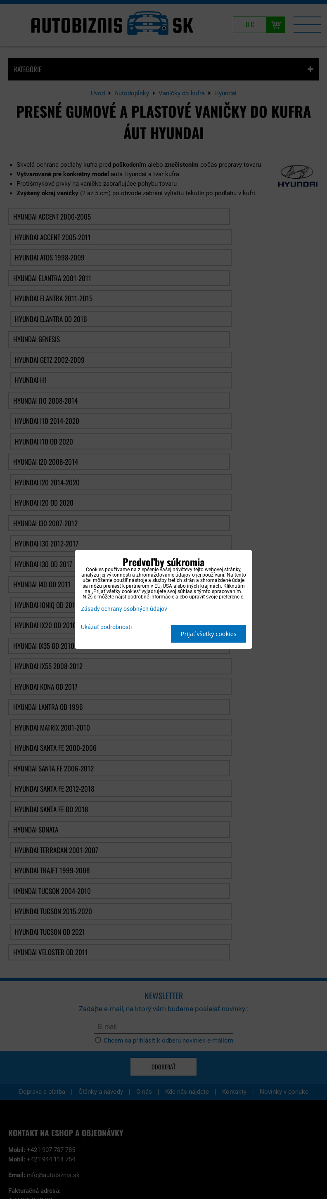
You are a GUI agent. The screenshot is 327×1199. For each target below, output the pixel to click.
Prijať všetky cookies (209, 634)
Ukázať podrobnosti (106, 627)
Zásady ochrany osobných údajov (124, 609)
